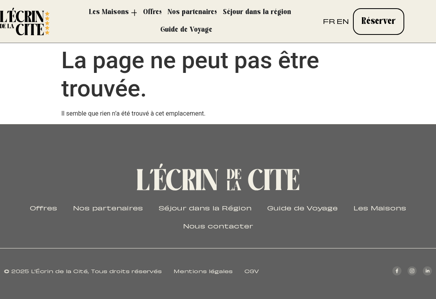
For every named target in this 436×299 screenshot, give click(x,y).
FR (329, 20)
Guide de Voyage (302, 207)
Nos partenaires (108, 207)
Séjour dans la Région (205, 207)
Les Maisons (379, 207)
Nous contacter (218, 225)
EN (342, 20)
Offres (43, 207)
